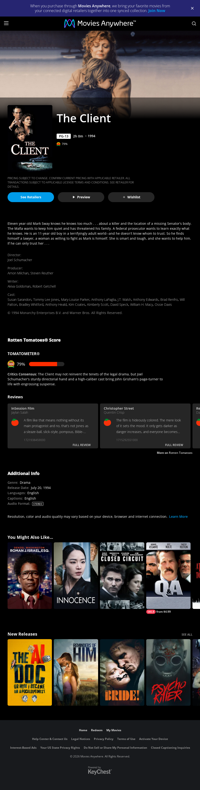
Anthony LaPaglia (103, 299)
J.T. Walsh (124, 299)
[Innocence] (76, 575)
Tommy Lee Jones (46, 299)
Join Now (156, 10)
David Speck (119, 304)
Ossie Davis (163, 304)
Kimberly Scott (97, 304)
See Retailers (31, 197)
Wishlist (131, 197)
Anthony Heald (56, 304)
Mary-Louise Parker (75, 299)
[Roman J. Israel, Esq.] (30, 575)
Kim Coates (77, 304)
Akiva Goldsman (19, 286)
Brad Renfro (169, 299)
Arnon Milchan (18, 273)
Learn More (178, 516)
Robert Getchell (44, 286)
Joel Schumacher (20, 260)
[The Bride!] (122, 672)
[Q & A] (168, 578)
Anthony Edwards (145, 299)
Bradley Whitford (31, 304)
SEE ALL (187, 635)
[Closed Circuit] (122, 575)
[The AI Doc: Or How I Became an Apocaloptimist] (30, 672)
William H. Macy (141, 304)
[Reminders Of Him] (76, 672)
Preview (81, 197)
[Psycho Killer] (168, 672)
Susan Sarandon (19, 299)
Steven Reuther (41, 273)
